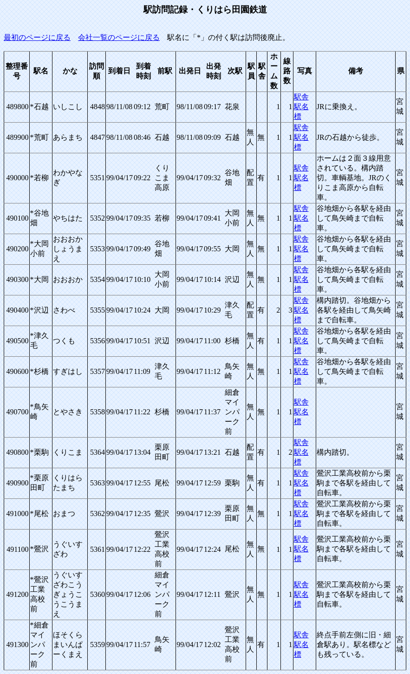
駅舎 (301, 97)
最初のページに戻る (37, 37)
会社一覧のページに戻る (119, 37)
